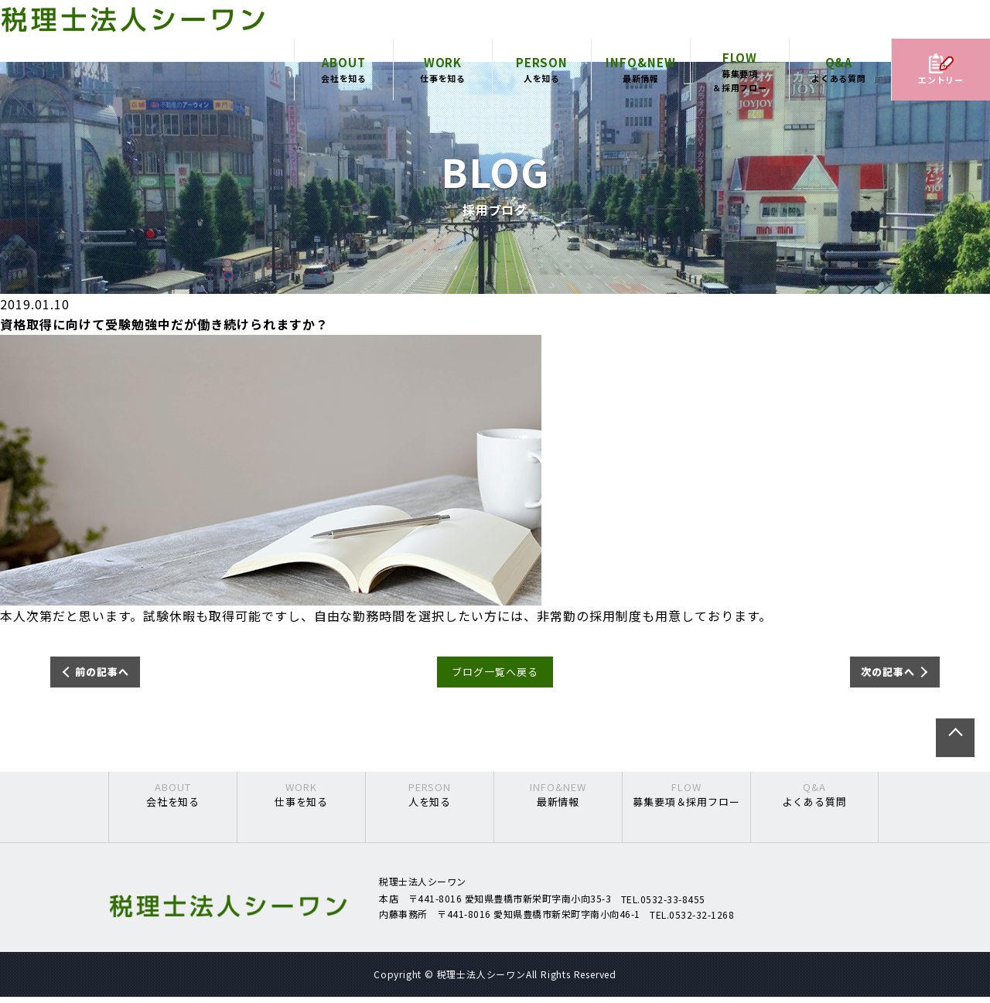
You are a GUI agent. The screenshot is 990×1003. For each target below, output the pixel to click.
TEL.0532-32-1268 (692, 919)
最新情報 (641, 82)
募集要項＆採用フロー (740, 84)
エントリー (941, 83)
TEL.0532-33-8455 (663, 904)
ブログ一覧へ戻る (495, 675)
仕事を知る (443, 82)
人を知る (542, 82)
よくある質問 (839, 82)
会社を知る (344, 82)
